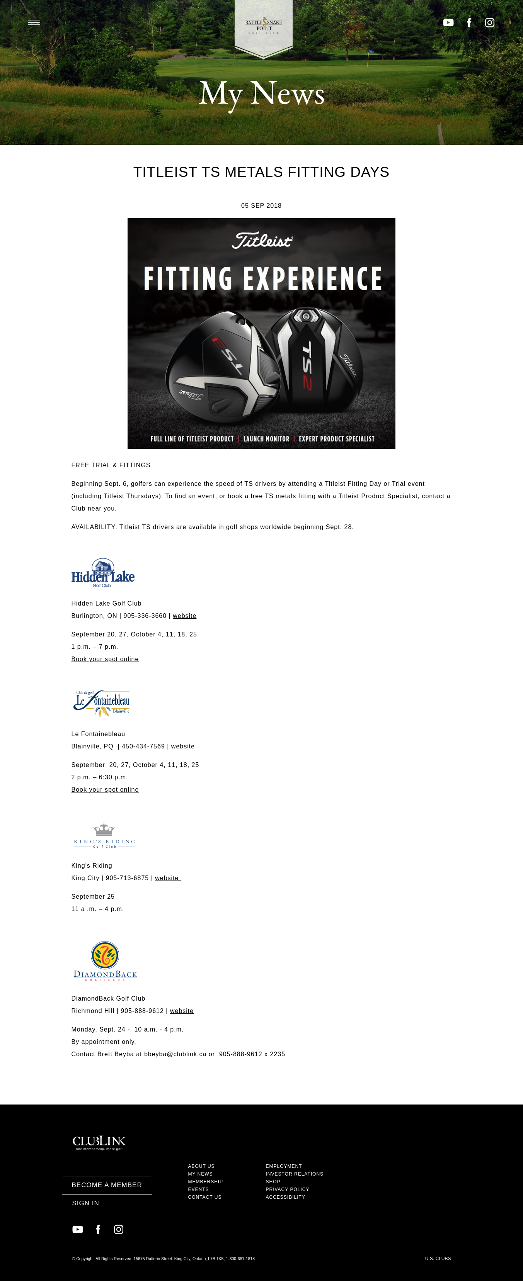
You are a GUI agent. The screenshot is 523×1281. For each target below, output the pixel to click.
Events (198, 1189)
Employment (284, 1166)
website (184, 616)
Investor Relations (295, 1174)
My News (200, 1174)
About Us (201, 1166)
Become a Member (107, 1185)
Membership (205, 1181)
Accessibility (285, 1197)
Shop (273, 1181)
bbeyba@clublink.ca (175, 1054)
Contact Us (205, 1197)
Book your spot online (105, 659)
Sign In (85, 1203)
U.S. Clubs (438, 1258)
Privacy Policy (288, 1189)
